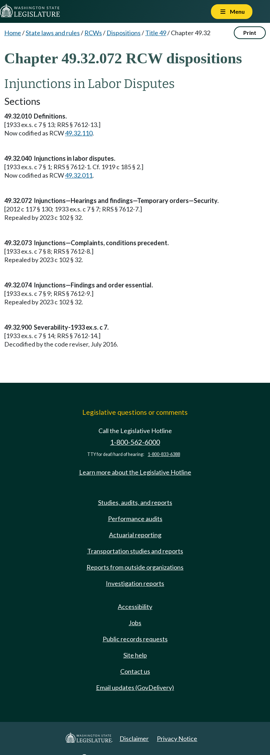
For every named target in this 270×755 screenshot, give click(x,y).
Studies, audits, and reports (135, 502)
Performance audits (135, 518)
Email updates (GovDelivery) (135, 687)
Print (249, 32)
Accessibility (135, 606)
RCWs (93, 33)
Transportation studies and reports (135, 551)
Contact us (135, 671)
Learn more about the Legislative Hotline (135, 472)
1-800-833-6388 (164, 454)
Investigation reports (135, 583)
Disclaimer (134, 738)
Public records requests (135, 639)
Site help (135, 655)
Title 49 (155, 33)
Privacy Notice (177, 738)
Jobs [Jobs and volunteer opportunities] (135, 623)
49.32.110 (78, 133)
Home (12, 33)
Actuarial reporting (135, 535)
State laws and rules (53, 33)
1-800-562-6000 (135, 442)
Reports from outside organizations (135, 567)
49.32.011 (78, 175)
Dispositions (124, 33)
